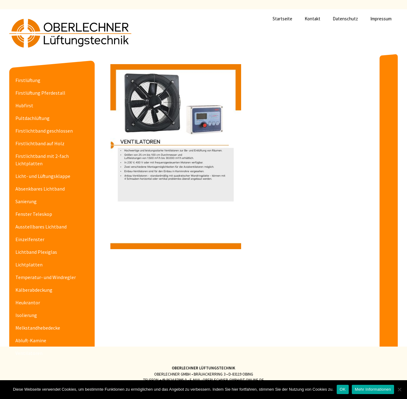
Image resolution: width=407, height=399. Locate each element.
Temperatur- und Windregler (45, 277)
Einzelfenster (29, 239)
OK (343, 389)
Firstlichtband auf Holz (39, 143)
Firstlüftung (27, 80)
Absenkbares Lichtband (40, 189)
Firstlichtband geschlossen (44, 131)
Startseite (282, 19)
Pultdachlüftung (32, 118)
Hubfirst (24, 105)
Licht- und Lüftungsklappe (42, 176)
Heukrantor (27, 302)
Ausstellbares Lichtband (41, 227)
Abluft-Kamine (30, 340)
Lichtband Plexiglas (36, 252)
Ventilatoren (29, 353)
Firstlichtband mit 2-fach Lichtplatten (42, 160)
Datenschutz (345, 19)
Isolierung (26, 315)
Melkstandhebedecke (37, 328)
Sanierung (26, 201)
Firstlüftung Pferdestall (40, 93)
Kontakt (312, 19)
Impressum (381, 19)
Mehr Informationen (373, 389)
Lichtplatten (29, 264)
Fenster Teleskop (33, 214)
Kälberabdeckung (33, 290)
